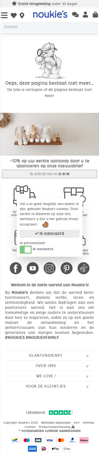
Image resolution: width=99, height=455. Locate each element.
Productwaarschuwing (57, 427)
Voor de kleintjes (46, 386)
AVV (77, 422)
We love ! (46, 376)
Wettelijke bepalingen (56, 422)
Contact (30, 427)
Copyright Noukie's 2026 (21, 422)
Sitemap (89, 422)
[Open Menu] (4, 16)
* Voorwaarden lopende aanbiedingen (50, 431)
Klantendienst (45, 355)
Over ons (46, 365)
